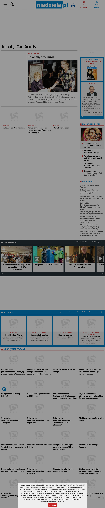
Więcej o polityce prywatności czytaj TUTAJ (52, 502)
